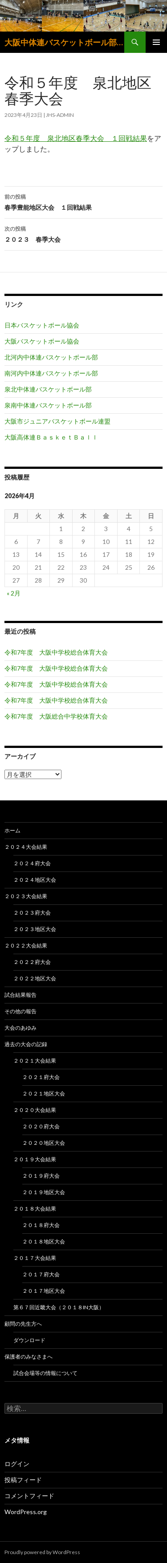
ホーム (12, 830)
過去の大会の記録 (25, 1044)
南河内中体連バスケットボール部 (51, 373)
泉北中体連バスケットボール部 (48, 389)
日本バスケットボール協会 (41, 325)
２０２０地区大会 (43, 1142)
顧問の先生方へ (23, 1323)
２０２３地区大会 (34, 929)
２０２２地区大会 (34, 978)
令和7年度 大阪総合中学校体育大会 (56, 716)
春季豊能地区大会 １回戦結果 (83, 201)
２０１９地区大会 (43, 1192)
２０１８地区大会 (43, 1241)
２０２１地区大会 (43, 1093)
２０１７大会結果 (34, 1258)
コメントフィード (29, 1495)
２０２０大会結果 (34, 1110)
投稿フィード (23, 1479)
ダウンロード (29, 1340)
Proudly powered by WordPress (42, 1552)
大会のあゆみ (20, 1027)
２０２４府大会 (32, 863)
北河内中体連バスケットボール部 (51, 357)
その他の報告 (20, 1011)
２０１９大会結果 (34, 1159)
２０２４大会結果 (25, 846)
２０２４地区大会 (34, 879)
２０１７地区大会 (43, 1290)
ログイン (16, 1463)
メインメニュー (156, 42)
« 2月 (13, 593)
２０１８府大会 (41, 1225)
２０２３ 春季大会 (83, 233)
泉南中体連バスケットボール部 (48, 405)
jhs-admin (60, 115)
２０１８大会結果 (34, 1208)
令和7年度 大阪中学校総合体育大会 (56, 652)
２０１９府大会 (41, 1175)
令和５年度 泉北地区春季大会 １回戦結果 (75, 138)
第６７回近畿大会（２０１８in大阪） (58, 1307)
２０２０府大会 (41, 1126)
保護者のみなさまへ (28, 1356)
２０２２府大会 (32, 962)
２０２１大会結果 (34, 1060)
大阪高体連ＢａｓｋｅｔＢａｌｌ (51, 437)
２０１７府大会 (41, 1274)
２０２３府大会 (32, 912)
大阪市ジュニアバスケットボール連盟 (57, 421)
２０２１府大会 (41, 1077)
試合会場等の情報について (45, 1373)
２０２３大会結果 (25, 896)
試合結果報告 (20, 994)
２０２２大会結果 (25, 945)
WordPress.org (25, 1511)
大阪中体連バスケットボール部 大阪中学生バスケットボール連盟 (64, 42)
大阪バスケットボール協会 (41, 341)
